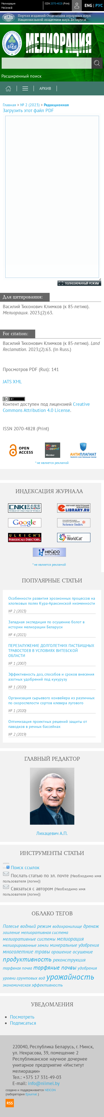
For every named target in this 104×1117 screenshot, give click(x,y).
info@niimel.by (44, 1083)
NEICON (50, 1090)
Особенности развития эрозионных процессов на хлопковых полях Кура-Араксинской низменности (51, 601)
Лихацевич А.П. (52, 833)
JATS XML (12, 382)
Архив (45, 88)
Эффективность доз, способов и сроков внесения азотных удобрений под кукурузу (51, 677)
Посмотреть (22, 1017)
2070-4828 (56, 3)
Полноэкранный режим (73, 283)
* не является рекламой (52, 463)
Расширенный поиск (21, 76)
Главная (9, 104)
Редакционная (56, 104)
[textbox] (52, 63)
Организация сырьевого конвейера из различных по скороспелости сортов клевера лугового (51, 700)
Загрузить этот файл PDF (28, 110)
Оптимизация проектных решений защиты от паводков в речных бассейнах (47, 724)
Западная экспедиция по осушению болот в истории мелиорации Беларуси (46, 624)
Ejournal (32, 1094)
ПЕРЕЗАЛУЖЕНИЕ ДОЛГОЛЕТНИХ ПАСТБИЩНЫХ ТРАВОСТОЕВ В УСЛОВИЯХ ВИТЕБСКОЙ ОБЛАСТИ (51, 650)
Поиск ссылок (25, 867)
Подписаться (23, 1023)
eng (88, 5)
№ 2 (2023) (30, 104)
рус (99, 5)
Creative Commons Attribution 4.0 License (46, 407)
